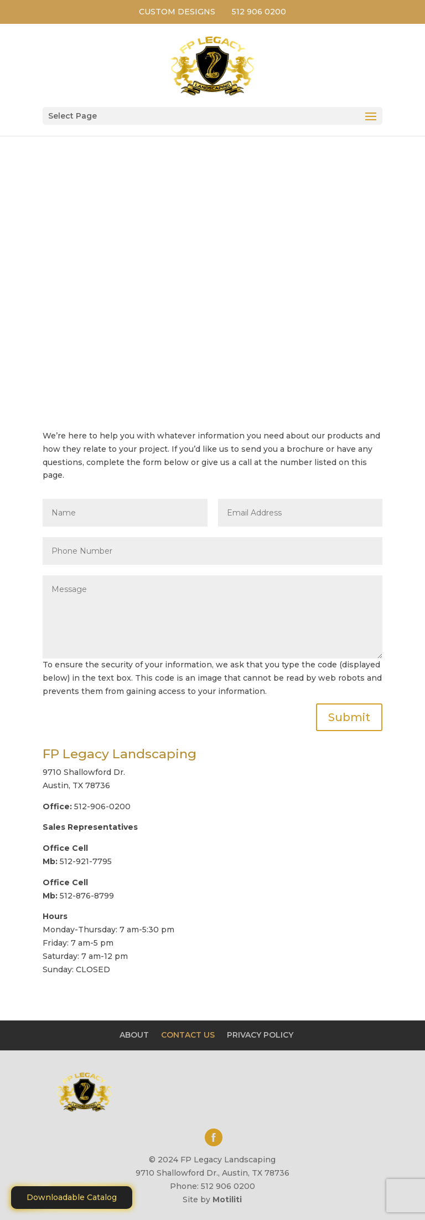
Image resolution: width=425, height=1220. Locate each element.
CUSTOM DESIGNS (177, 12)
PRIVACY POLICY (260, 1035)
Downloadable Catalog (72, 1197)
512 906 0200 (259, 12)
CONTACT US (188, 1035)
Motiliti (227, 1199)
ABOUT (134, 1035)
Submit (349, 717)
